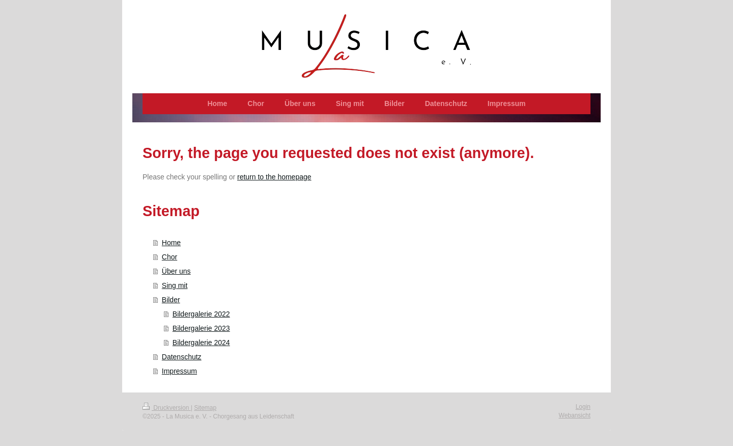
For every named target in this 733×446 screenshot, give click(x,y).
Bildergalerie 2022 (201, 314)
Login (583, 406)
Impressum (179, 371)
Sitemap (205, 407)
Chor (169, 257)
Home (171, 243)
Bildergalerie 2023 (201, 328)
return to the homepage (274, 177)
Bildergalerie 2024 (201, 342)
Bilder (171, 300)
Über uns (176, 271)
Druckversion (167, 407)
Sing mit (175, 285)
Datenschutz (182, 357)
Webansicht (574, 415)
